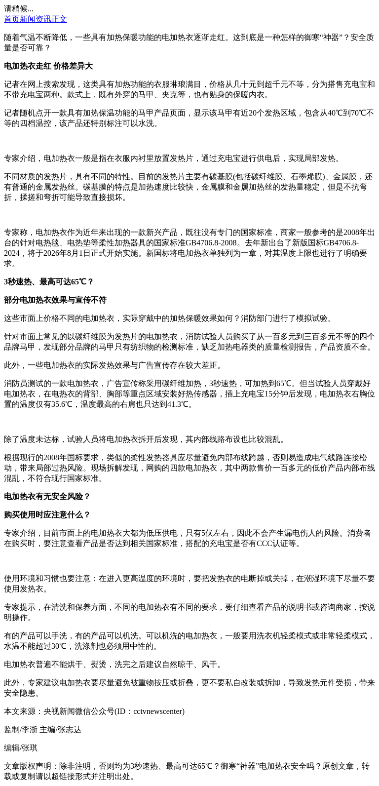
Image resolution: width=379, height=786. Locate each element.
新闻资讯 (35, 19)
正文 (59, 19)
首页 (12, 19)
